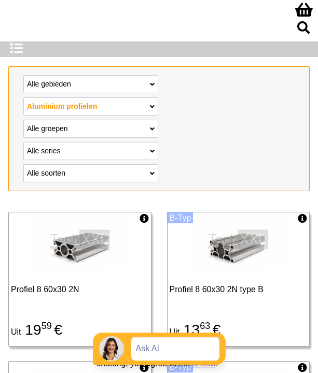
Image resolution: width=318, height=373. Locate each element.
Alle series (91, 150)
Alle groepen (91, 128)
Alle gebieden (91, 83)
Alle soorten (91, 172)
